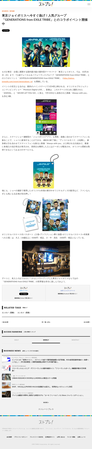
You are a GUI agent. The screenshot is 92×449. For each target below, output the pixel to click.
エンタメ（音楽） (24, 313)
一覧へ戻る (46, 322)
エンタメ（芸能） (8, 313)
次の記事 (87, 322)
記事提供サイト (50, 437)
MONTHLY (75, 340)
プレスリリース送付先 (36, 437)
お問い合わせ (61, 437)
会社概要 (9, 437)
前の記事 (5, 322)
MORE (46, 402)
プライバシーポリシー (21, 437)
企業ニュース (81, 437)
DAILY (16, 340)
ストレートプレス (46, 409)
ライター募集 (71, 437)
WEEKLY (46, 340)
